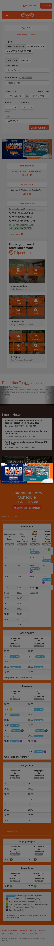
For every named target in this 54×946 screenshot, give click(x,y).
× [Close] (47, 467)
